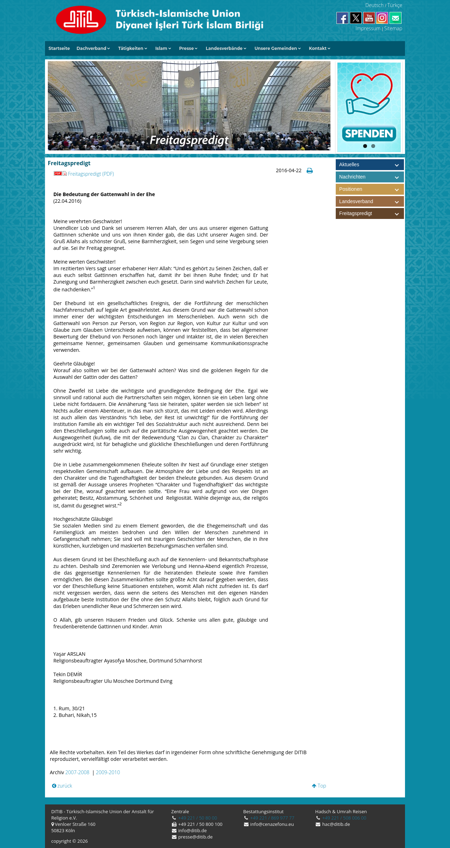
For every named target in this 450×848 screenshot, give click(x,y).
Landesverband (371, 201)
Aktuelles (349, 164)
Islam (161, 48)
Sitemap (393, 28)
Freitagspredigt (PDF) (83, 173)
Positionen (371, 189)
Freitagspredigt (371, 213)
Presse (186, 48)
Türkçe (394, 5)
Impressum (367, 28)
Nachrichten (352, 177)
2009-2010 (108, 772)
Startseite (59, 48)
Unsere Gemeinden (276, 48)
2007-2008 (77, 772)
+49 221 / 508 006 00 (343, 818)
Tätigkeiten (130, 48)
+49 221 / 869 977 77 (271, 818)
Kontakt (318, 48)
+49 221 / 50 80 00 (197, 818)
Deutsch (374, 5)
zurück (62, 785)
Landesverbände (224, 48)
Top (319, 785)
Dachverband (92, 48)
